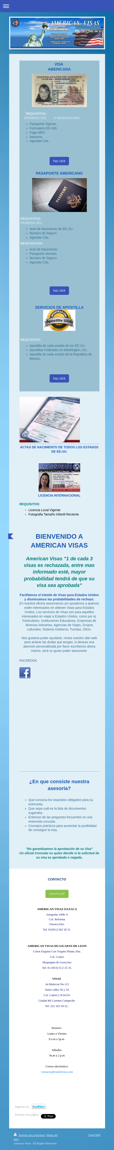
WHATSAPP (57, 893)
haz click (59, 161)
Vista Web (94, 1135)
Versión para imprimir (29, 1135)
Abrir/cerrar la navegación (57, 6)
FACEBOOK (28, 660)
